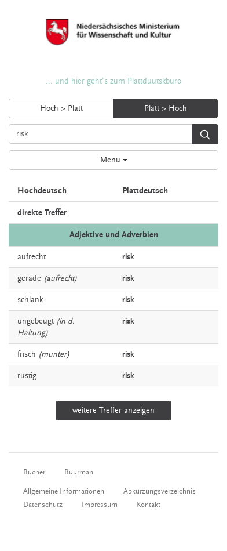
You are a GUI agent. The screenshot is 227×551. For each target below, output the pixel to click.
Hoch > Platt (61, 108)
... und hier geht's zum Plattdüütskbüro (113, 81)
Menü (113, 160)
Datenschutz (43, 505)
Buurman (78, 472)
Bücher (34, 472)
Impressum (100, 505)
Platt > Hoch (165, 108)
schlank (30, 299)
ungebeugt (35, 321)
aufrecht (31, 257)
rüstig (26, 375)
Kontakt (148, 505)
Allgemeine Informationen (63, 491)
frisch (26, 354)
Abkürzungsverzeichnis (159, 491)
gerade (29, 278)
